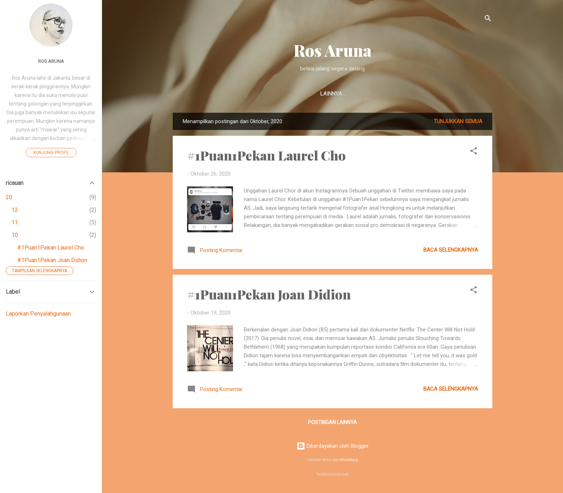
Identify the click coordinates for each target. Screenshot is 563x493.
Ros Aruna (333, 50)
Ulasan (295, 93)
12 (14, 209)
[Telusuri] (488, 20)
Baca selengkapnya (450, 250)
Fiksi (349, 93)
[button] (473, 152)
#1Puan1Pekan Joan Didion (269, 294)
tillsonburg (349, 459)
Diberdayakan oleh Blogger (333, 446)
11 (14, 222)
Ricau (375, 93)
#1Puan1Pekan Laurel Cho (266, 155)
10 (14, 235)
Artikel (406, 93)
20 (9, 197)
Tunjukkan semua (458, 121)
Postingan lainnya (332, 422)
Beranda (260, 93)
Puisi (324, 93)
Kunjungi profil (51, 152)
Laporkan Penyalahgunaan (38, 313)
